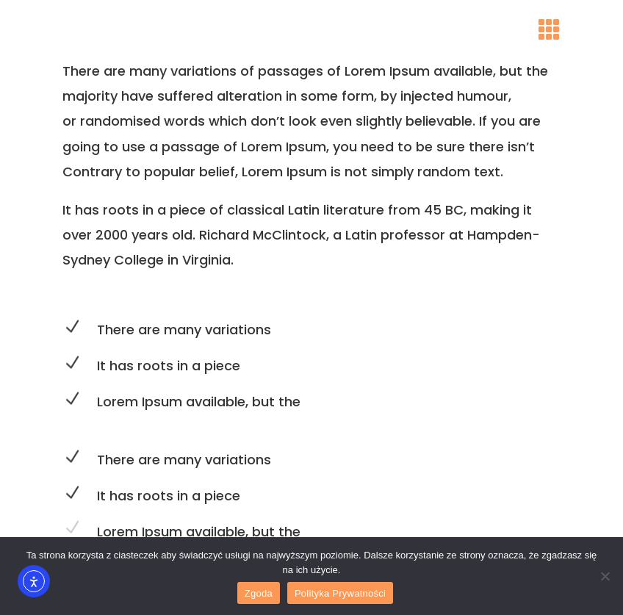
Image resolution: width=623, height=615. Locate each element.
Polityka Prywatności (340, 593)
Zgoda (259, 593)
